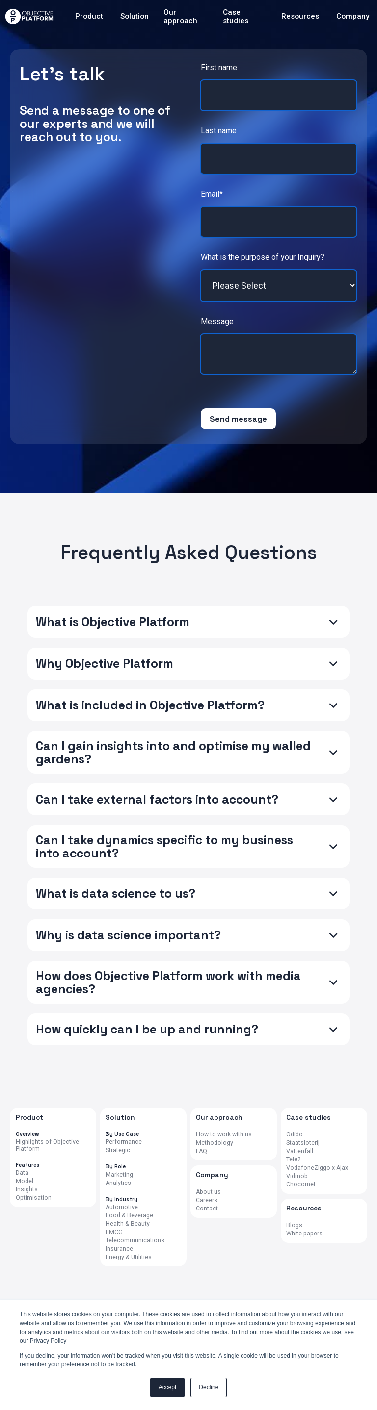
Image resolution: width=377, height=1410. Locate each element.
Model (24, 1181)
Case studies (235, 16)
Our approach (180, 16)
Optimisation (34, 1198)
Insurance (119, 1249)
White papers (304, 1234)
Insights (27, 1189)
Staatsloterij (303, 1143)
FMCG (114, 1232)
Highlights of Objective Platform (47, 1145)
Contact (207, 1209)
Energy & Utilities (129, 1257)
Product (89, 16)
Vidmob (297, 1176)
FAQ (201, 1151)
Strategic (118, 1150)
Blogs (294, 1225)
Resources (300, 16)
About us (208, 1192)
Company (353, 16)
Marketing (119, 1175)
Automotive (122, 1207)
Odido (294, 1135)
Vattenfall (299, 1151)
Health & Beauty (128, 1224)
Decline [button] (208, 1387)
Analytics (118, 1183)
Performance (124, 1142)
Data (22, 1173)
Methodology (214, 1143)
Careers (206, 1200)
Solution (134, 16)
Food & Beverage (129, 1215)
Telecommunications (135, 1240)
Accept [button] (168, 1387)
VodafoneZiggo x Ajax (317, 1168)
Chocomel (300, 1185)
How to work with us (224, 1135)
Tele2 (293, 1160)
